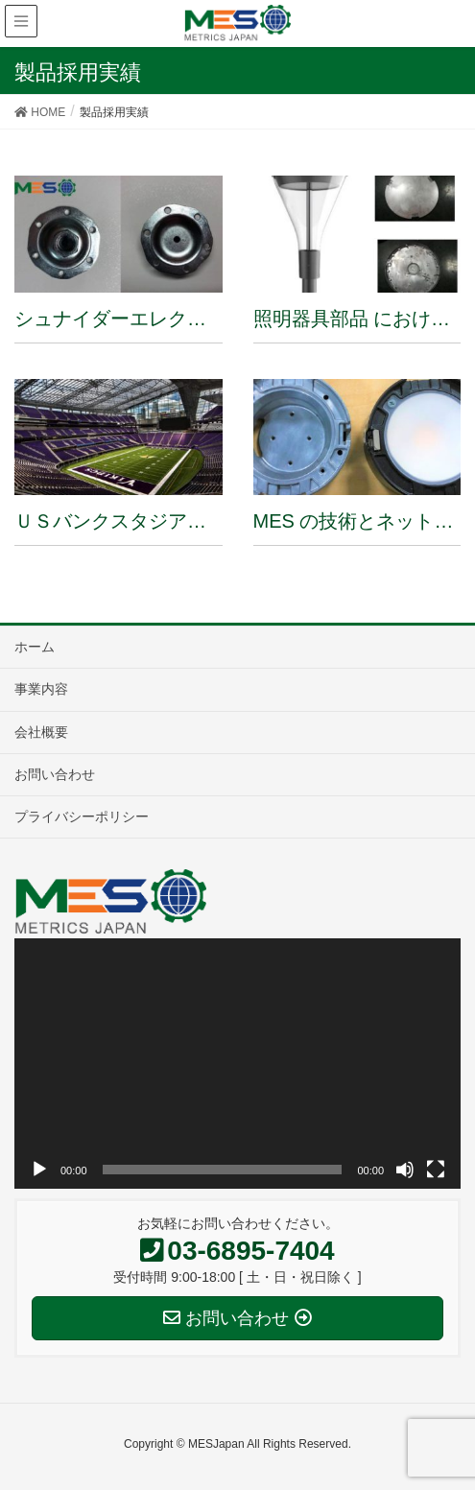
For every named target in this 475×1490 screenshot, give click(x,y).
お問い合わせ (54, 774)
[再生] (39, 1169)
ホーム (34, 646)
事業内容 (41, 689)
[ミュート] (405, 1169)
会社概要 (41, 732)
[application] (237, 1064)
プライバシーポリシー (81, 816)
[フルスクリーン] (435, 1169)
